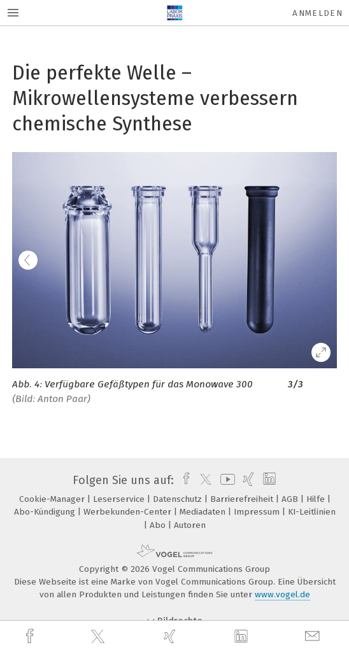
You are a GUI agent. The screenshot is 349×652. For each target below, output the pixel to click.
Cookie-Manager (53, 499)
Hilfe (316, 499)
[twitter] (99, 637)
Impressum (258, 511)
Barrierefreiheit (243, 499)
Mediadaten (204, 511)
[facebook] (31, 636)
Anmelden (317, 13)
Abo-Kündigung (46, 511)
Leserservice (120, 499)
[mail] (314, 636)
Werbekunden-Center (128, 511)
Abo (159, 525)
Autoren (190, 525)
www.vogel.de (282, 594)
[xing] (171, 636)
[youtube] (225, 480)
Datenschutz (178, 499)
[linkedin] (242, 636)
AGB (291, 499)
